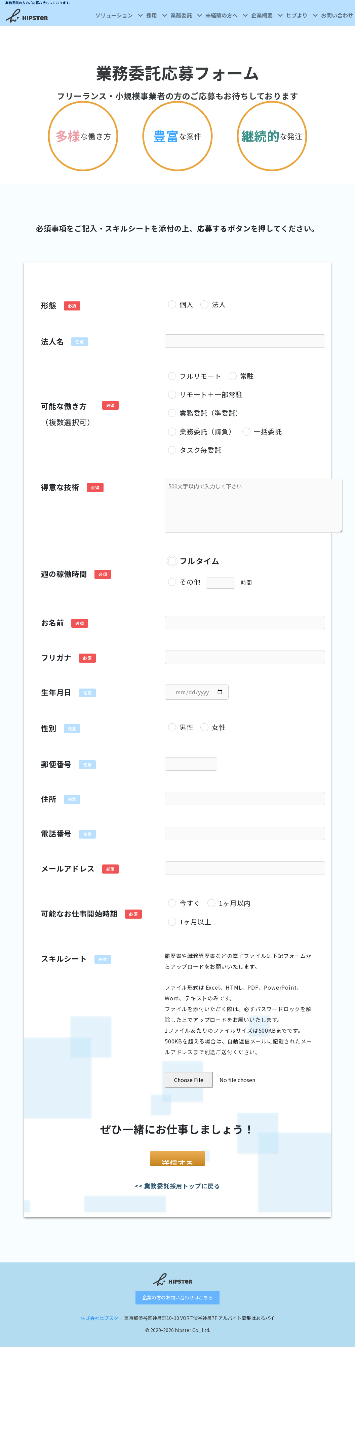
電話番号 (56, 833)
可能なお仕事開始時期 (79, 913)
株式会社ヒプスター (102, 1333)
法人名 (52, 341)
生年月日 (56, 692)
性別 (48, 728)
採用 (156, 15)
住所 (48, 798)
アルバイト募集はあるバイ (246, 1333)
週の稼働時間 (64, 573)
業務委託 (186, 15)
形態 (48, 305)
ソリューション (119, 15)
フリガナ (56, 657)
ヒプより (302, 15)
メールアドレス (68, 868)
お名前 (52, 622)
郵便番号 (56, 764)
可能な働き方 (68, 413)
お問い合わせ (337, 15)
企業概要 (267, 15)
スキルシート (64, 958)
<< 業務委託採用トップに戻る (177, 1201)
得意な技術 (60, 486)
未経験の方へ (226, 15)
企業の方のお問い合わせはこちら (177, 1312)
